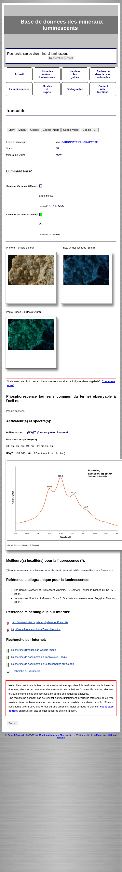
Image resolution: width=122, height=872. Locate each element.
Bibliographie (75, 89)
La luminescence (19, 89)
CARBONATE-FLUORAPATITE (79, 142)
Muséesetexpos (47, 89)
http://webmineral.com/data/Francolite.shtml (36, 629)
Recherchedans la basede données (102, 74)
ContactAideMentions (102, 89)
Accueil (19, 74)
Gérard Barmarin (16, 735)
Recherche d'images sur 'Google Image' (33, 649)
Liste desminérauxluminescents (47, 74)
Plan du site (66, 735)
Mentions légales (48, 735)
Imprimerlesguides (75, 74)
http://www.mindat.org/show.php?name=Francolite (40, 622)
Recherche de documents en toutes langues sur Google (42, 663)
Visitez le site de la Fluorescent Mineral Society (87, 736)
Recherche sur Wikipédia (26, 671)
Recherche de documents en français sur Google (39, 656)
